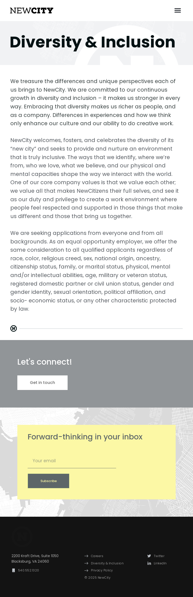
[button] (177, 10)
